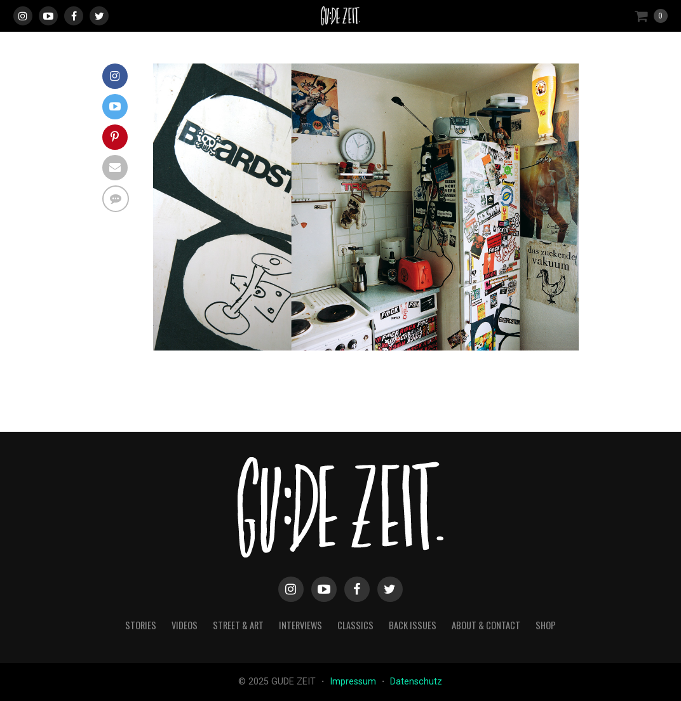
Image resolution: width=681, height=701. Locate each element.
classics (355, 625)
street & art (238, 625)
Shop (546, 625)
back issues (412, 625)
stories (140, 625)
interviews (300, 625)
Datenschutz (416, 681)
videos (185, 625)
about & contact (486, 625)
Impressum (354, 681)
